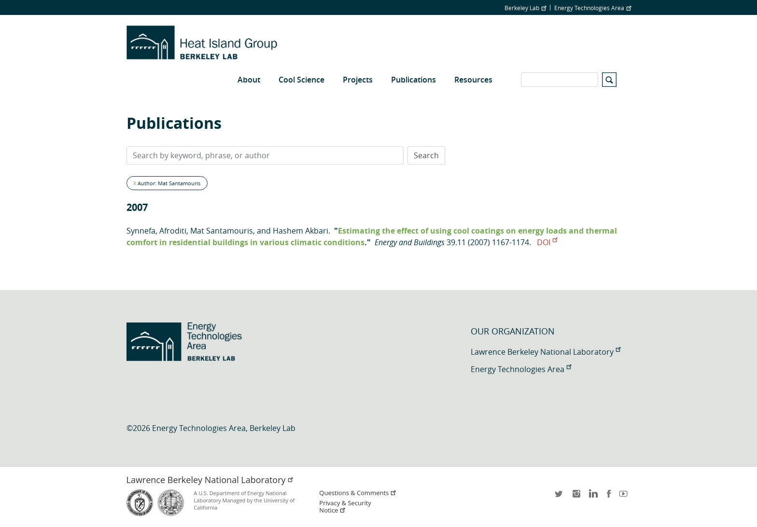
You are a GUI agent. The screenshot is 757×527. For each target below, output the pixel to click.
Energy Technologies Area (592, 8)
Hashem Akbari (300, 230)
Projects (358, 79)
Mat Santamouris (221, 230)
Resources (473, 79)
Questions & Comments (357, 493)
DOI (547, 242)
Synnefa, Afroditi (156, 230)
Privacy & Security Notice (345, 506)
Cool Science (301, 79)
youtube (625, 496)
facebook (609, 496)
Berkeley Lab (525, 8)
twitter (559, 496)
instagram (576, 496)
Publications (413, 79)
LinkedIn (592, 496)
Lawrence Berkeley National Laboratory (545, 352)
